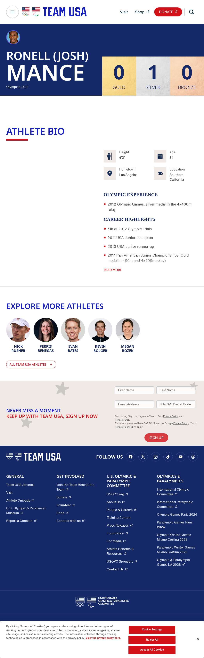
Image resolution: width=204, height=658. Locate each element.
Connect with (70, 521)
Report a (21, 521)
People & (122, 510)
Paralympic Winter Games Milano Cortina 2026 (176, 549)
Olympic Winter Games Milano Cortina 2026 (174, 537)
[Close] (197, 639)
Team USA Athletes (20, 485)
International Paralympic (177, 504)
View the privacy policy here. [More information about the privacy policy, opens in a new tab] (103, 638)
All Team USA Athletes (31, 364)
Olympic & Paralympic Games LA (177, 562)
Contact (117, 569)
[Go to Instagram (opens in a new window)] (155, 456)
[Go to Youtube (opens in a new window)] (180, 456)
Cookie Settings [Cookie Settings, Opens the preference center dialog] (152, 629)
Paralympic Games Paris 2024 (174, 524)
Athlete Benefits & (127, 551)
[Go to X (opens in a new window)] (143, 456)
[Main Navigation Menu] (12, 12)
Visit (124, 12)
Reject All (152, 640)
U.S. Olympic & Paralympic (26, 510)
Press (120, 525)
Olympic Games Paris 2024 (177, 515)
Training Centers (119, 518)
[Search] (191, 12)
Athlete (20, 500)
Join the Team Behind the (76, 487)
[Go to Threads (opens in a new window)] (193, 456)
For (116, 541)
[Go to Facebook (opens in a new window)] (130, 456)
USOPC (122, 561)
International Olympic (177, 491)
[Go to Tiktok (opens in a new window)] (168, 456)
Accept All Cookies (152, 650)
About (116, 502)
